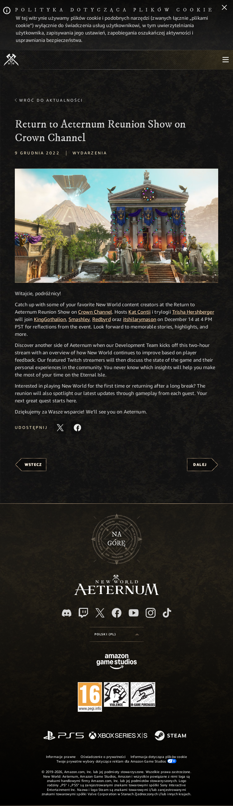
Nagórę (116, 539)
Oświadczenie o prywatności (103, 757)
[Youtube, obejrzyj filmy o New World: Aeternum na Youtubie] (134, 613)
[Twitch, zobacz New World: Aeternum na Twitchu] (83, 613)
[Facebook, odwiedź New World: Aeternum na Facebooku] (117, 613)
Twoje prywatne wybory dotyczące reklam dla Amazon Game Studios (116, 761)
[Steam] (171, 736)
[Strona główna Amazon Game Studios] (117, 662)
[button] (116, 226)
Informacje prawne (61, 757)
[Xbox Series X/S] (118, 736)
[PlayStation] (63, 736)
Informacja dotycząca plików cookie (159, 757)
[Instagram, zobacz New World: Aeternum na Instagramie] (151, 613)
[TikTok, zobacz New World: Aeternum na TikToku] (167, 613)
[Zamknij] (224, 8)
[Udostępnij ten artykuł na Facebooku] (77, 427)
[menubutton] (225, 60)
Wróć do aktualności (51, 100)
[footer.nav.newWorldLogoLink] (116, 593)
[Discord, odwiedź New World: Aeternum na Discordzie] (67, 613)
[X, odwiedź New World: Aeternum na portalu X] (100, 612)
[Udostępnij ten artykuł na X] (60, 427)
